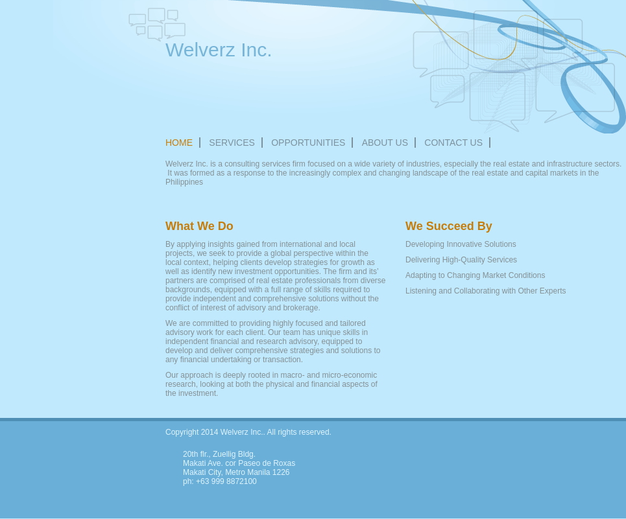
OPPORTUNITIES (308, 142)
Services (232, 142)
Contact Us (453, 142)
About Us (385, 142)
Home (179, 142)
